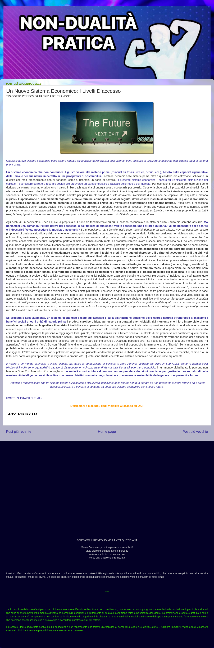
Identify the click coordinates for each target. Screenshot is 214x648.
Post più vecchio (195, 431)
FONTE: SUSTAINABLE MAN (24, 398)
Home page (107, 431)
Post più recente (18, 431)
